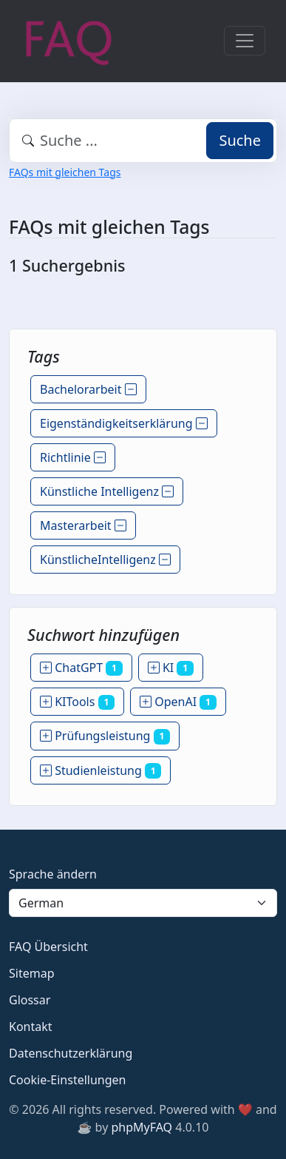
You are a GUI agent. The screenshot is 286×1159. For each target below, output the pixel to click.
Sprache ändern (53, 874)
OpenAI (178, 701)
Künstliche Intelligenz (107, 491)
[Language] (143, 903)
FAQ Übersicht (48, 946)
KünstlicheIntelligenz (105, 559)
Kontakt (30, 1026)
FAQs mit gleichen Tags (64, 172)
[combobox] (143, 140)
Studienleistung (100, 770)
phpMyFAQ (141, 1127)
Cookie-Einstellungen (67, 1080)
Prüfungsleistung (105, 736)
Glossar (29, 1000)
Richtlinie (73, 457)
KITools (77, 701)
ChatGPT (81, 667)
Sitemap (32, 973)
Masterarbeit (83, 525)
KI (171, 667)
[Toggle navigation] (244, 41)
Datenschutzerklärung (70, 1053)
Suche (240, 140)
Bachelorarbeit (88, 389)
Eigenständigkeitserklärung (124, 423)
